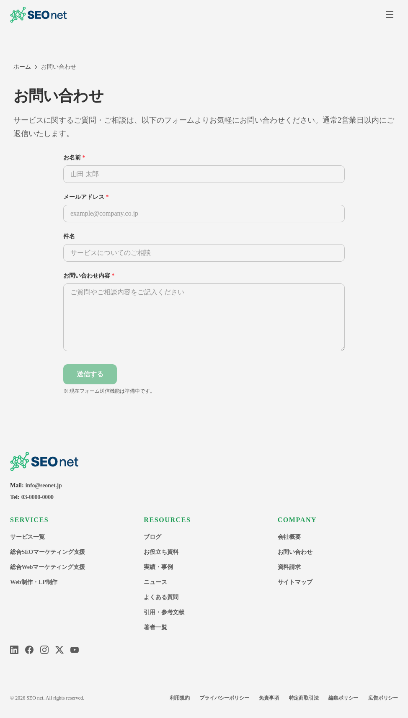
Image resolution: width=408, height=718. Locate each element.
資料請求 (289, 567)
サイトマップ (295, 582)
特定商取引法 (304, 698)
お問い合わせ (295, 552)
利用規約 (179, 698)
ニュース (155, 582)
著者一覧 (155, 627)
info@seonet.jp (44, 485)
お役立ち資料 (161, 552)
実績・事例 (158, 567)
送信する (90, 374)
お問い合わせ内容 (89, 276)
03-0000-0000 (37, 497)
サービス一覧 (27, 537)
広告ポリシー (383, 698)
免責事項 (269, 698)
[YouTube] (74, 650)
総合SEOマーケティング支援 (47, 552)
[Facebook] (29, 650)
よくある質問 (161, 597)
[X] (59, 650)
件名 (69, 236)
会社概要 (289, 537)
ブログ (152, 537)
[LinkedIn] (14, 650)
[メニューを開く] (389, 14)
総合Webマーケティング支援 (47, 567)
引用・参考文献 (164, 612)
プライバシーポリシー (224, 698)
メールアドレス (86, 197)
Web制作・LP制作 (33, 582)
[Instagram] (44, 650)
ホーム (22, 67)
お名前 (74, 157)
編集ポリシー (343, 698)
